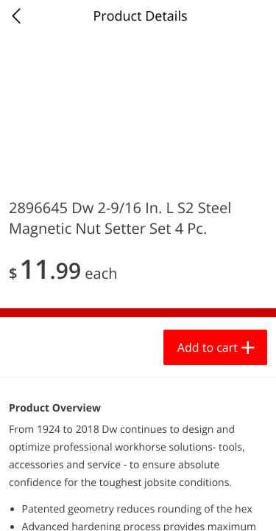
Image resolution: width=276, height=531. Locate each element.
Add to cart (207, 347)
